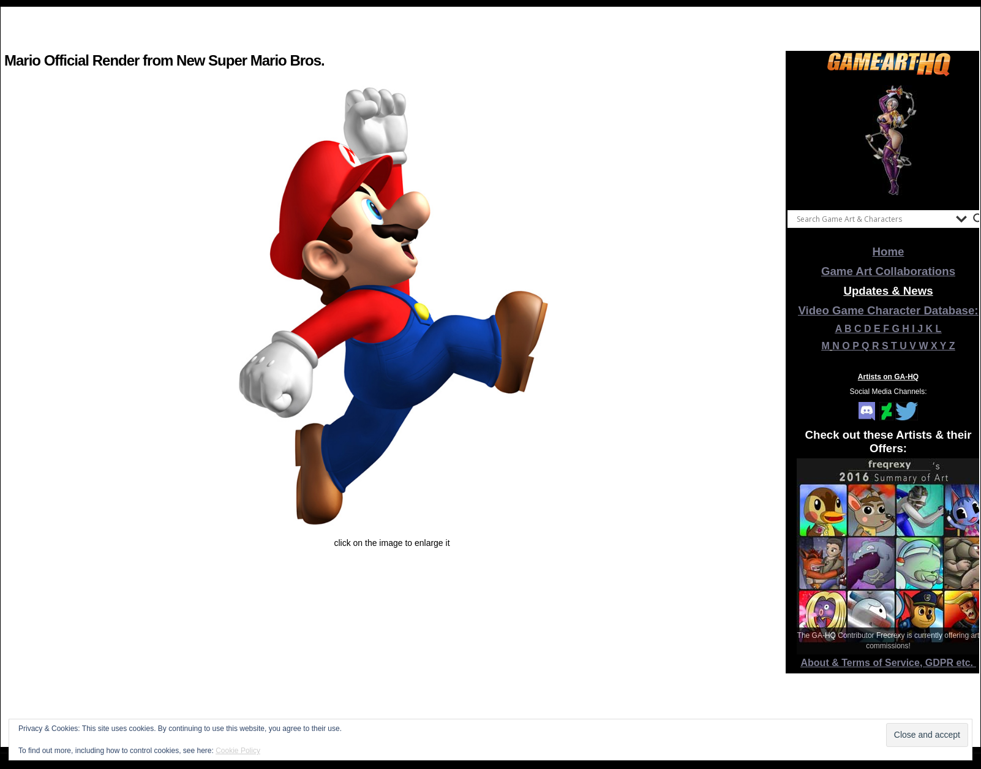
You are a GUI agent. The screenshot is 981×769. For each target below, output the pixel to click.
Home (888, 251)
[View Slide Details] (888, 140)
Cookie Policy (238, 750)
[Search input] (873, 218)
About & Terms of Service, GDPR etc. (888, 662)
